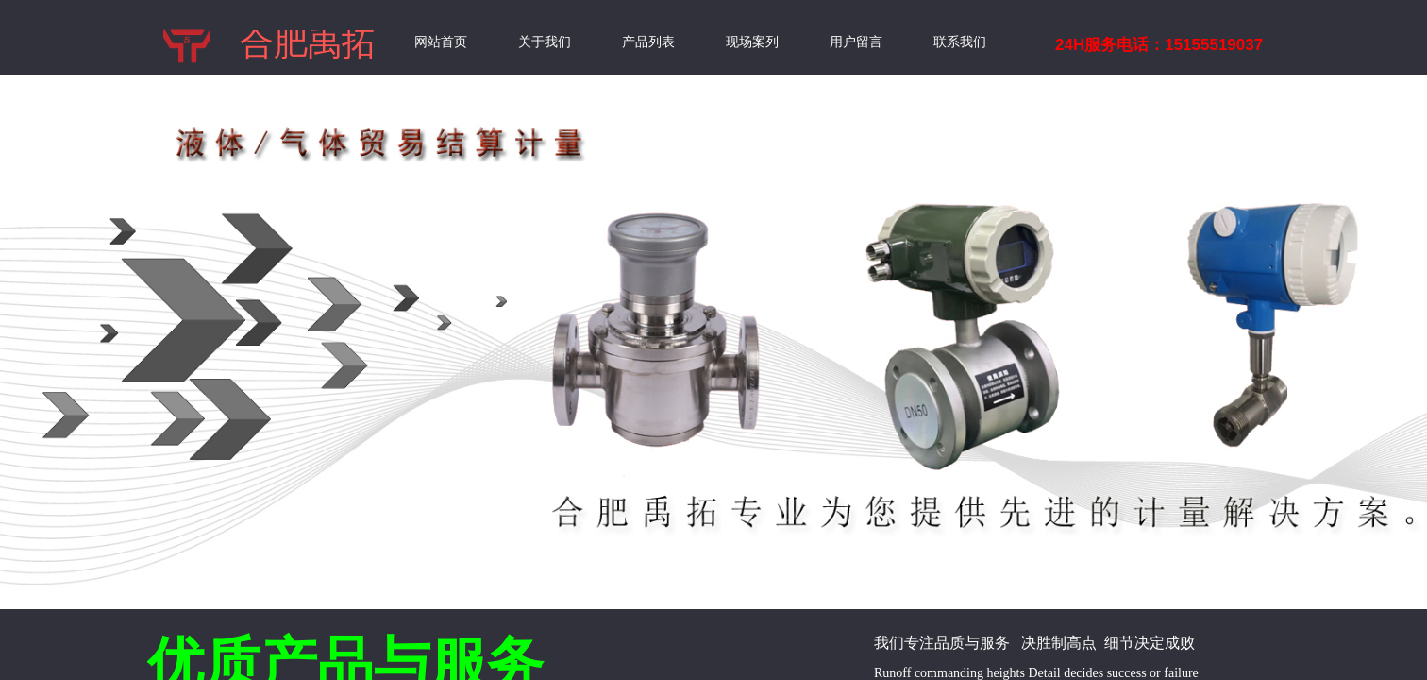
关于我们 (544, 42)
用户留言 (856, 42)
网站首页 (440, 42)
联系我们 (959, 42)
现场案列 (752, 42)
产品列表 (648, 42)
